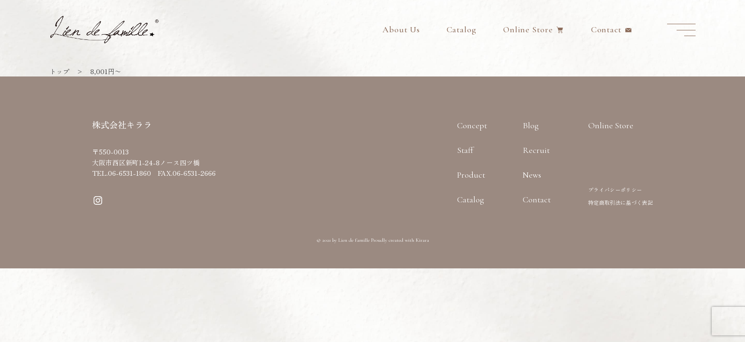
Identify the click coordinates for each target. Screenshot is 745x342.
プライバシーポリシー (615, 189)
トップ (59, 71)
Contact (606, 29)
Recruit (536, 150)
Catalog (462, 29)
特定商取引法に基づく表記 (620, 202)
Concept (472, 125)
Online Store (528, 29)
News (532, 175)
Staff (465, 150)
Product (471, 175)
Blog (531, 125)
